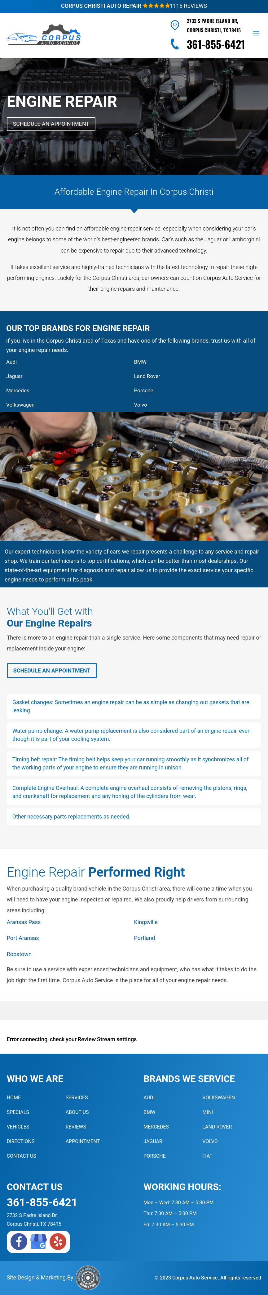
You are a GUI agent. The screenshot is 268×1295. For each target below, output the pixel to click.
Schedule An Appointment (51, 124)
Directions (21, 1141)
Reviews (76, 1127)
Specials (18, 1112)
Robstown (19, 954)
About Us (77, 1112)
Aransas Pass (24, 922)
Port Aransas (23, 938)
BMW (140, 362)
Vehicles (18, 1127)
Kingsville (146, 922)
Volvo (140, 405)
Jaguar (14, 376)
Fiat (207, 1156)
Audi (11, 362)
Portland (144, 938)
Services (77, 1098)
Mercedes (17, 390)
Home (14, 1098)
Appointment (83, 1141)
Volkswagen (20, 405)
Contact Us (21, 1156)
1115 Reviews (175, 5)
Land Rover (147, 376)
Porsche (143, 390)
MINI (207, 1112)
